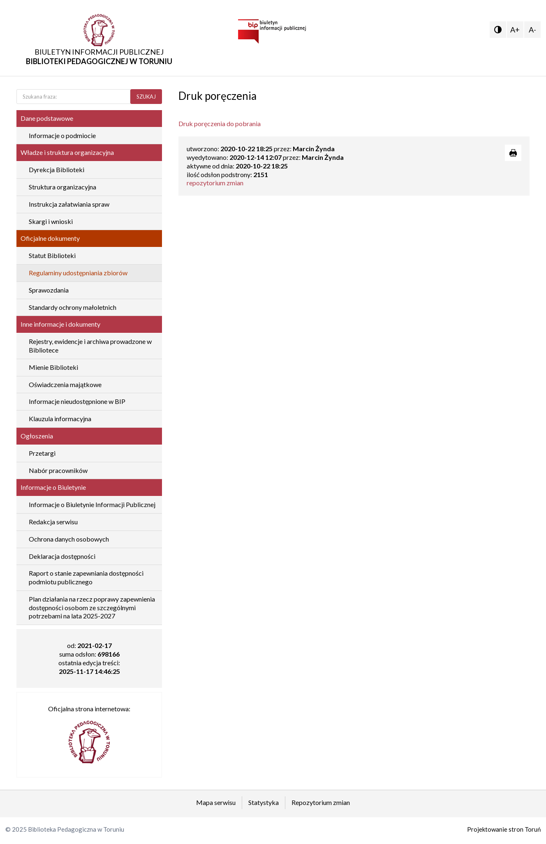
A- (532, 29)
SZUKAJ (146, 96)
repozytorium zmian (215, 183)
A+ (515, 29)
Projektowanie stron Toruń (504, 829)
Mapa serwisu (216, 802)
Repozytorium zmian (321, 802)
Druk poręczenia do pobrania (219, 123)
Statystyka (263, 802)
